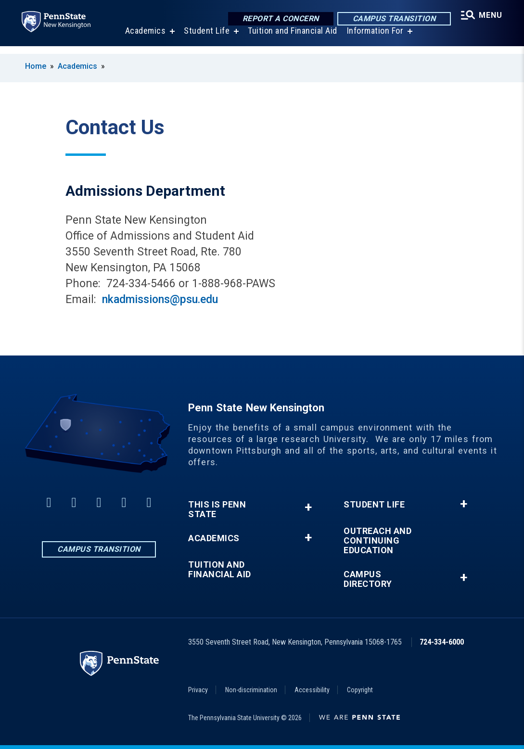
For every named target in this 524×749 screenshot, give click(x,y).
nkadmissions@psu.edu (160, 299)
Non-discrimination (251, 690)
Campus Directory (368, 579)
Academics (144, 38)
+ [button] (308, 507)
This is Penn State (217, 509)
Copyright (360, 690)
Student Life (205, 38)
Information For (373, 38)
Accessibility (312, 690)
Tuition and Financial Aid (291, 38)
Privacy (198, 690)
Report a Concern (278, 19)
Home (35, 66)
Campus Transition (392, 19)
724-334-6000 (442, 642)
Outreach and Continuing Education (377, 540)
